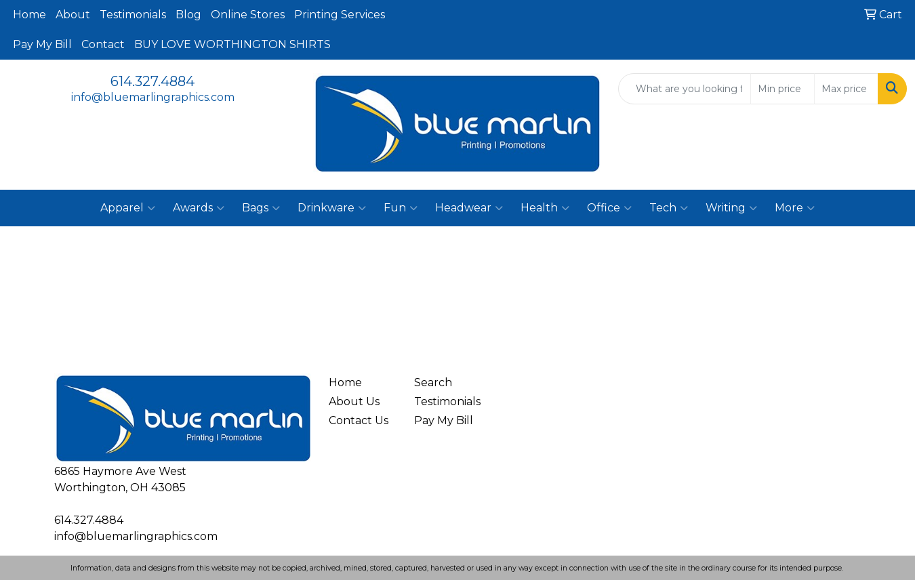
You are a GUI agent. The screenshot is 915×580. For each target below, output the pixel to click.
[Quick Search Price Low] (782, 88)
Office (609, 208)
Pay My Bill (42, 44)
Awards (198, 208)
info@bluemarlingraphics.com (153, 97)
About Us (354, 401)
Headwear (469, 208)
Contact (103, 44)
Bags (261, 208)
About (73, 14)
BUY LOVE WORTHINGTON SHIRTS (232, 44)
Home (29, 14)
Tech (668, 208)
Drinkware (332, 208)
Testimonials (133, 14)
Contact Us (358, 420)
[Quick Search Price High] (846, 88)
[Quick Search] (684, 88)
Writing (731, 208)
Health (545, 208)
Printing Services (339, 14)
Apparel (127, 208)
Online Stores (248, 14)
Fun (401, 208)
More (795, 208)
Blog (188, 14)
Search (433, 382)
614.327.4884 (152, 81)
